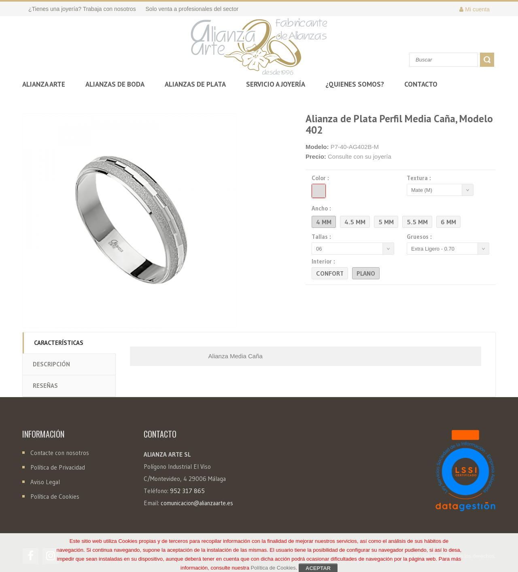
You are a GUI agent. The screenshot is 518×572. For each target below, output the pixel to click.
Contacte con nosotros (59, 453)
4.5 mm (354, 222)
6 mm (448, 222)
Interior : (325, 261)
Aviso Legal (45, 482)
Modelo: (317, 146)
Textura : (420, 178)
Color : (321, 178)
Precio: (316, 156)
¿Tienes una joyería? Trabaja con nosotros (82, 9)
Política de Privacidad (57, 467)
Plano (366, 273)
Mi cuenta (474, 9)
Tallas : (322, 236)
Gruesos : (420, 236)
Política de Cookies (54, 496)
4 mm (323, 222)
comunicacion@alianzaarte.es (197, 503)
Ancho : (322, 208)
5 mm (386, 222)
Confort (330, 273)
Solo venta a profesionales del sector (192, 9)
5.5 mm (417, 222)
